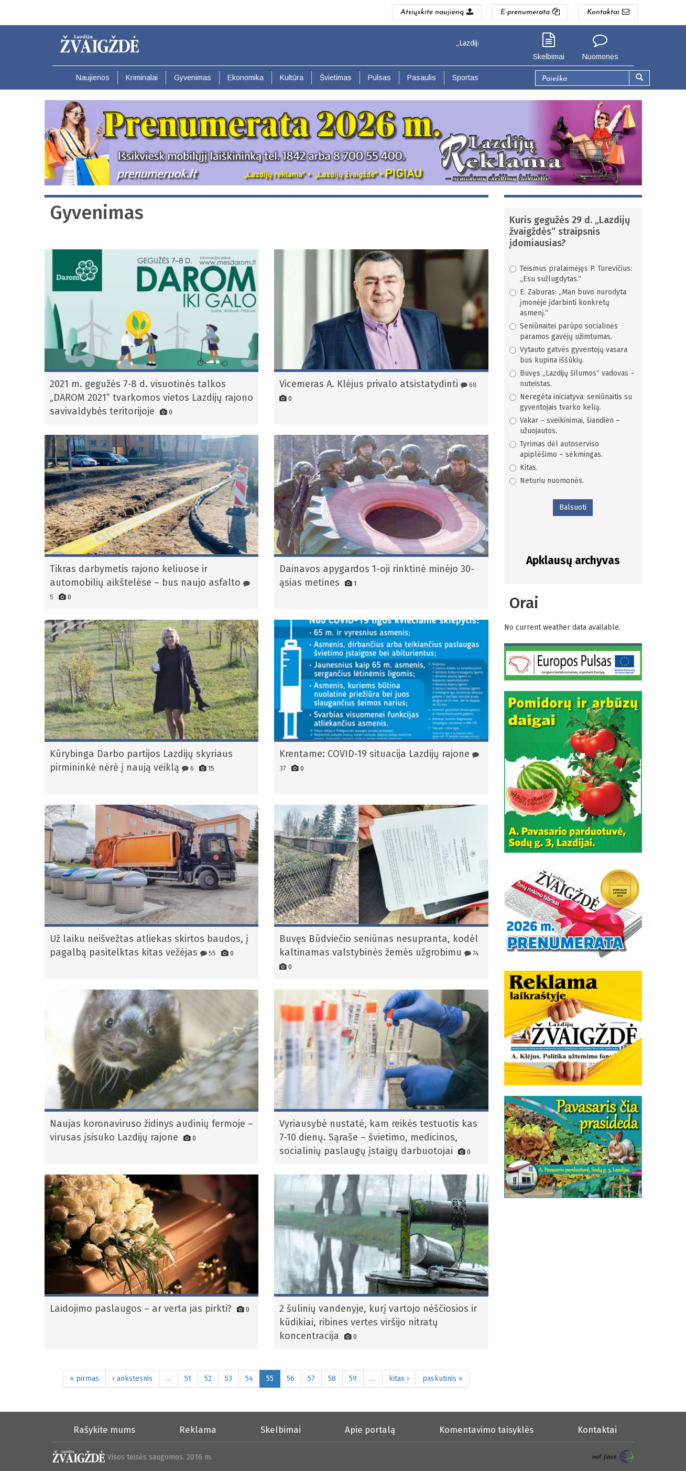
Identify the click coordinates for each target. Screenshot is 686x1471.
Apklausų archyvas (573, 560)
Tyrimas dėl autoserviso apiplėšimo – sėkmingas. (556, 449)
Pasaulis (421, 77)
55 (208, 953)
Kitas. (523, 467)
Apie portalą (370, 1429)
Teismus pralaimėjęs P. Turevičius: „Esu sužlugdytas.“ (570, 273)
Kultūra (291, 77)
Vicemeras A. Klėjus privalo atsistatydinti (368, 384)
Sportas (465, 77)
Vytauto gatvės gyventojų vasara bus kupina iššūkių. (568, 355)
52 (208, 1378)
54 (249, 1378)
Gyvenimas (192, 77)
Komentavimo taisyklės (486, 1429)
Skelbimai (548, 56)
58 (332, 1378)
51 (187, 1378)
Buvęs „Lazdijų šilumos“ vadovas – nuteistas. (572, 378)
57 (311, 1378)
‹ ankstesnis (132, 1378)
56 (291, 1378)
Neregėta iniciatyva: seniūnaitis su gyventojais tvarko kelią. (570, 402)
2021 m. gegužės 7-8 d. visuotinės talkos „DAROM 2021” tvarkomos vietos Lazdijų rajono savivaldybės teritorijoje (151, 397)
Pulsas (379, 77)
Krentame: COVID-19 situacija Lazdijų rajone (374, 754)
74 (471, 953)
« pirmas (84, 1378)
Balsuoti (572, 507)
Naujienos (93, 77)
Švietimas (336, 77)
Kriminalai (142, 77)
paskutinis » (442, 1378)
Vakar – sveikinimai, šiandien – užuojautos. (564, 425)
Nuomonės (600, 56)
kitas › (399, 1378)
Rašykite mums (104, 1429)
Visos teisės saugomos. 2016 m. (159, 1457)
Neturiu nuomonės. (546, 480)
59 (353, 1378)
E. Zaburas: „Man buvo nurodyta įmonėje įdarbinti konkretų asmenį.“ (567, 302)
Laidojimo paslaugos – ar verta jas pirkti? (141, 1308)
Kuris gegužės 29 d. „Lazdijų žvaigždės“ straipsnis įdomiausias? (569, 231)
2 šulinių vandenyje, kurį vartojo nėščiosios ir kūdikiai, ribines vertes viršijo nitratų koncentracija (378, 1322)
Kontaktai (597, 1429)
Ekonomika (245, 77)
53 (228, 1378)
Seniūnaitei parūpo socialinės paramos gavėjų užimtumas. (563, 331)
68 (469, 385)
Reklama (197, 1429)
